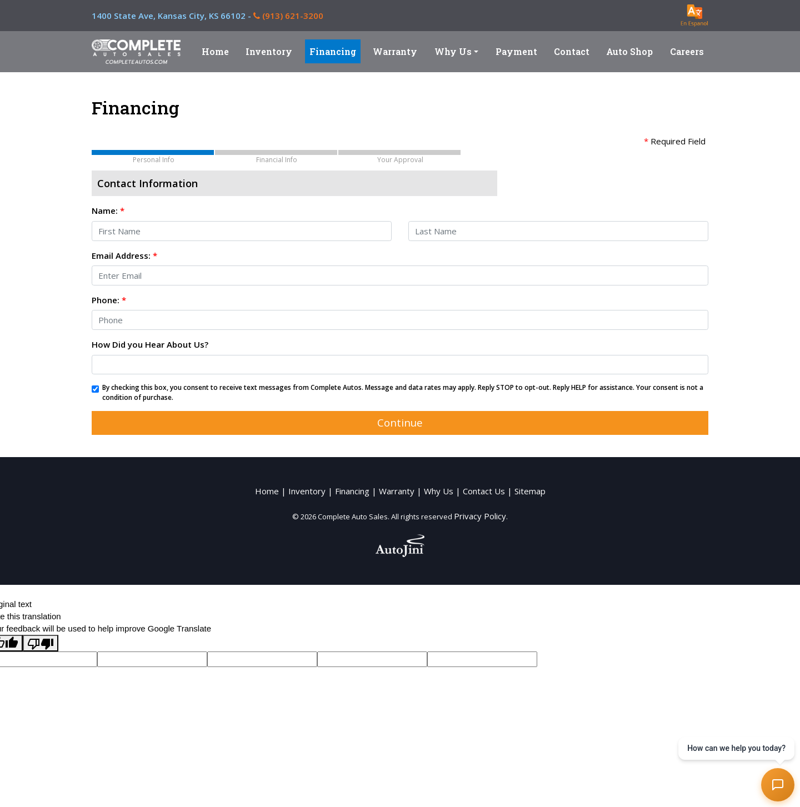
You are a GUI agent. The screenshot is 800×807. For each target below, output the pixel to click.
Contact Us (484, 491)
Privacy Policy (480, 516)
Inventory (307, 491)
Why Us (438, 491)
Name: (108, 210)
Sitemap (530, 491)
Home (267, 491)
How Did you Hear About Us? (150, 344)
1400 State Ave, (172, 15)
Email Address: (124, 255)
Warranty (396, 491)
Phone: (109, 299)
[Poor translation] (40, 643)
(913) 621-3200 (288, 15)
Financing (352, 491)
